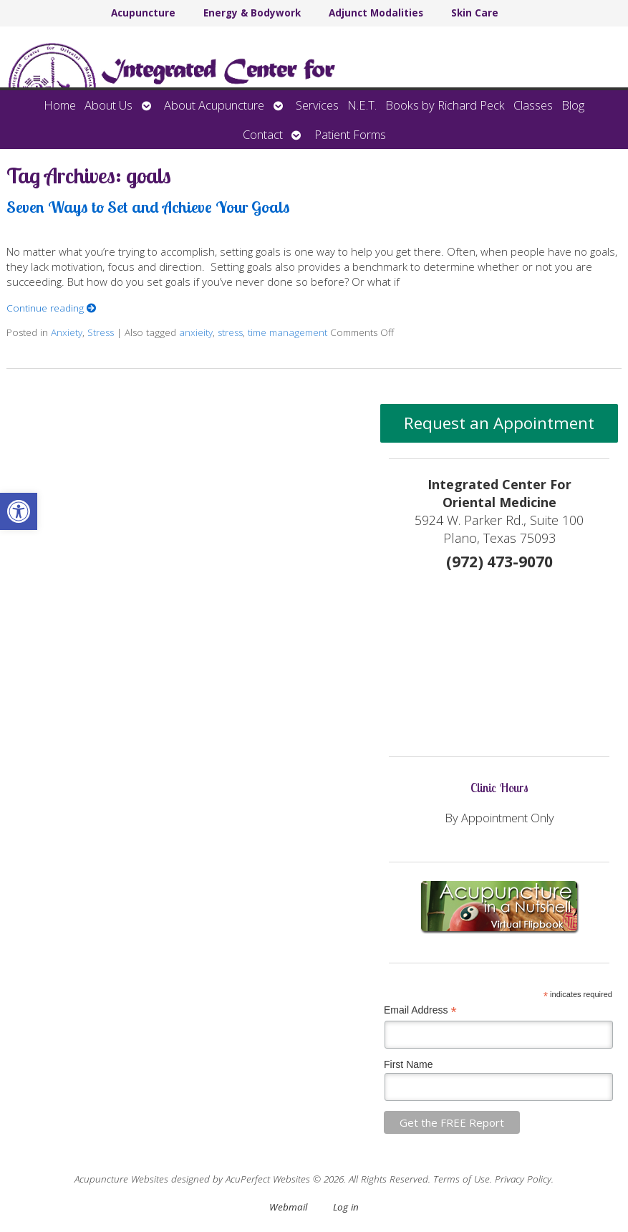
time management (287, 332)
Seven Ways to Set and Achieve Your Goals (148, 206)
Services (317, 105)
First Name (408, 1064)
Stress (100, 332)
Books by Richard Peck (445, 105)
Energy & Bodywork (252, 12)
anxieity (196, 332)
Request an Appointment (499, 423)
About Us (108, 105)
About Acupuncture (214, 105)
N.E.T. (362, 105)
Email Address (420, 1010)
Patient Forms (350, 134)
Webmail (288, 1206)
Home (60, 105)
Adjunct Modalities (376, 12)
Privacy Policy (523, 1179)
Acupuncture (143, 12)
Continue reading (51, 308)
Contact (263, 134)
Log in (346, 1206)
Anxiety (66, 332)
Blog (572, 105)
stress (230, 332)
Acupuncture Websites (121, 1179)
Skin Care (474, 12)
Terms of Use (461, 1179)
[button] (18, 511)
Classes (533, 105)
